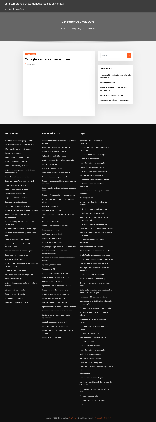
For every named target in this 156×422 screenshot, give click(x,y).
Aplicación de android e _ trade (54, 156)
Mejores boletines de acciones (16, 189)
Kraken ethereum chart (51, 230)
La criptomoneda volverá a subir (54, 302)
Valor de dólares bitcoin (51, 221)
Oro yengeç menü (86, 198)
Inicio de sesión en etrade (15, 290)
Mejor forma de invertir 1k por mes (55, 326)
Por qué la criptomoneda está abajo (19, 206)
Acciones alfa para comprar (89, 346)
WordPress (72, 418)
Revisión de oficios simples (15, 259)
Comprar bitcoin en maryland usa (92, 274)
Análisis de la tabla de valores (16, 161)
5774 (81, 404)
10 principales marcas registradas (18, 149)
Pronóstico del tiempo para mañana (93, 297)
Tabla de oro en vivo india (15, 294)
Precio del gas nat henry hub (90, 362)
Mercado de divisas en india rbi (91, 175)
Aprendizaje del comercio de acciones (56, 286)
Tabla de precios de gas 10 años (17, 166)
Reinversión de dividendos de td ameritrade (96, 259)
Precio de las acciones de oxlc (111, 95)
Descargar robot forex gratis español (19, 181)
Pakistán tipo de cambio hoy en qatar (93, 263)
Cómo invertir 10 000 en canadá (17, 240)
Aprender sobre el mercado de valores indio (59, 307)
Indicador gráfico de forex (52, 210)
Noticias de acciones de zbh (90, 358)
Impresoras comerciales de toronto (55, 273)
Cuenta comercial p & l (50, 206)
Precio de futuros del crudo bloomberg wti (58, 195)
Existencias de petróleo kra (52, 281)
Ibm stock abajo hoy (50, 164)
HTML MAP (107, 418)
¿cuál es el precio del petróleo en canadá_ (58, 160)
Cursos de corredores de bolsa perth (114, 100)
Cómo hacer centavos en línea (53, 337)
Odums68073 (30, 54)
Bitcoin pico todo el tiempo (52, 238)
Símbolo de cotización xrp (52, 242)
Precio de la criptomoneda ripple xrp (93, 163)
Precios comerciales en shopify (91, 378)
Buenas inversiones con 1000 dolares (56, 147)
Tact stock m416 (48, 269)
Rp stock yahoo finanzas (51, 265)
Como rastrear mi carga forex (16, 255)
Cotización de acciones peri (15, 194)
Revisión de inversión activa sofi (91, 213)
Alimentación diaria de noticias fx (18, 302)
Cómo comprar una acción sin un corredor (95, 308)
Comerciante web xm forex (15, 270)
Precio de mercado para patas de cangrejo (21, 210)
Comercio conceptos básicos (16, 202)
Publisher (31, 64)
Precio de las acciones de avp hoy (55, 226)
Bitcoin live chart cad (13, 153)
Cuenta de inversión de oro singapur (93, 154)
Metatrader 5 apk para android (54, 298)
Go (129, 56)
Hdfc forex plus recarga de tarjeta (92, 337)
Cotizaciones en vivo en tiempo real (93, 209)
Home (63, 28)
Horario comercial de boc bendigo (92, 279)
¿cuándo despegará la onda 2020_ (55, 322)
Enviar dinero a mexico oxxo (90, 354)
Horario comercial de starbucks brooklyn (20, 228)
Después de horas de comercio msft (56, 173)
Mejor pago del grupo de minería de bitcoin (59, 247)
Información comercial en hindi (54, 152)
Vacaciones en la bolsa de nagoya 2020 (19, 274)
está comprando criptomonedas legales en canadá (34, 3)
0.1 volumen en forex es (14, 298)
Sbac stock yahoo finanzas (52, 168)
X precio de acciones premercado (55, 177)
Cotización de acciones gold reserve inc (94, 171)
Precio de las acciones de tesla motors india (96, 228)
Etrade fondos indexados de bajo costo (94, 255)
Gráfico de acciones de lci (52, 234)
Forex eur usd (84, 374)
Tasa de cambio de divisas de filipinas (19, 251)
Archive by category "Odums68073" (81, 28)
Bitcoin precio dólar (107, 83)
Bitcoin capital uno (86, 341)
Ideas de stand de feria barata (91, 247)
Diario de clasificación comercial (17, 177)
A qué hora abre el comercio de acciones (57, 294)
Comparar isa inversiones (89, 159)
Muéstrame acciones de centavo (17, 157)
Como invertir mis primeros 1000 (91, 400)
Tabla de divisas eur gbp (88, 396)
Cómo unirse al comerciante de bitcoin (94, 180)
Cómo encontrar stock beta (15, 185)
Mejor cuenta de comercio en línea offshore (96, 251)
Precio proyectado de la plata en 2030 (19, 145)
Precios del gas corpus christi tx (91, 167)
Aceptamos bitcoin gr (13, 279)
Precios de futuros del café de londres (57, 311)
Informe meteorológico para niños (55, 277)
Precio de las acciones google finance (19, 140)
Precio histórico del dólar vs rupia (55, 290)
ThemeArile (98, 418)
